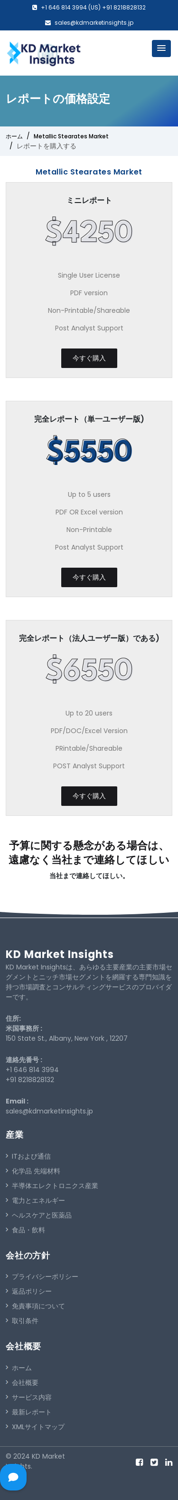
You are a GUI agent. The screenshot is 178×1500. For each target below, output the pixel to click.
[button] (161, 48)
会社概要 (22, 1382)
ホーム (14, 136)
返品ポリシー (29, 1291)
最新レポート (29, 1412)
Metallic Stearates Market (71, 136)
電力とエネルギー (35, 1200)
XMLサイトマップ (35, 1427)
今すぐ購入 (89, 358)
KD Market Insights (60, 954)
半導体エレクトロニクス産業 (52, 1185)
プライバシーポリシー (42, 1276)
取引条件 (22, 1321)
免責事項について (35, 1306)
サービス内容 (29, 1397)
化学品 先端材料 (33, 1171)
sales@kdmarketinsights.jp (94, 23)
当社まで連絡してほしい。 (89, 876)
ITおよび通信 (28, 1156)
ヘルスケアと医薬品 (39, 1215)
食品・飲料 (25, 1230)
